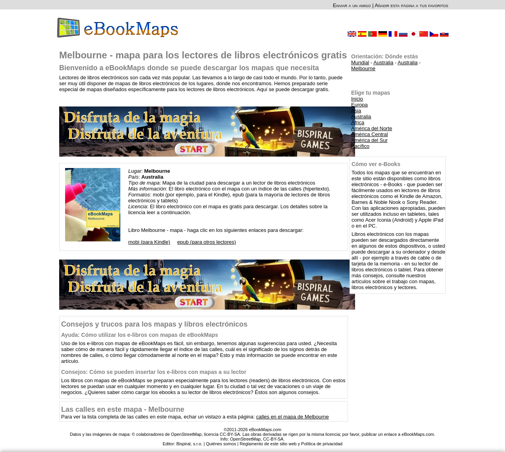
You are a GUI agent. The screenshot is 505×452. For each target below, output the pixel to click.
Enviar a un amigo (352, 5)
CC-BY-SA (273, 439)
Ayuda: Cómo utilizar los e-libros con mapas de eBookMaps (139, 335)
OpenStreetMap (245, 439)
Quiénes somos (221, 443)
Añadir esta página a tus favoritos (411, 5)
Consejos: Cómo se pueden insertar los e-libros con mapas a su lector (153, 372)
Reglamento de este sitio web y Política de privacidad (290, 443)
